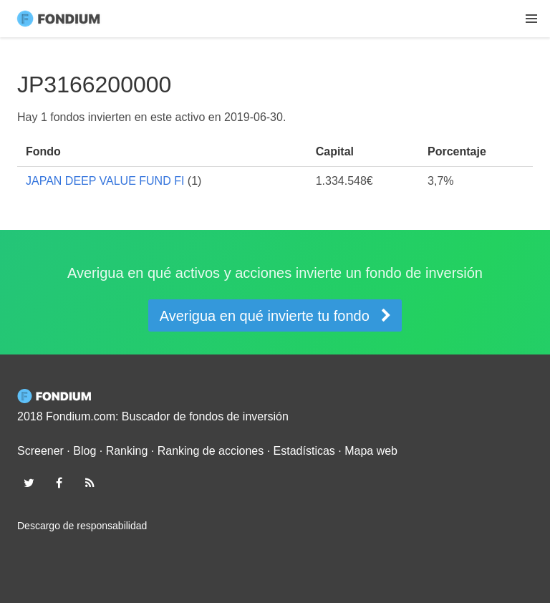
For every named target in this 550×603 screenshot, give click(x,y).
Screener (40, 451)
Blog (84, 451)
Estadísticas (304, 451)
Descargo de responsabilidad (82, 525)
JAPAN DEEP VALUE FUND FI (105, 181)
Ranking (127, 451)
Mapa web (370, 451)
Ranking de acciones (211, 451)
